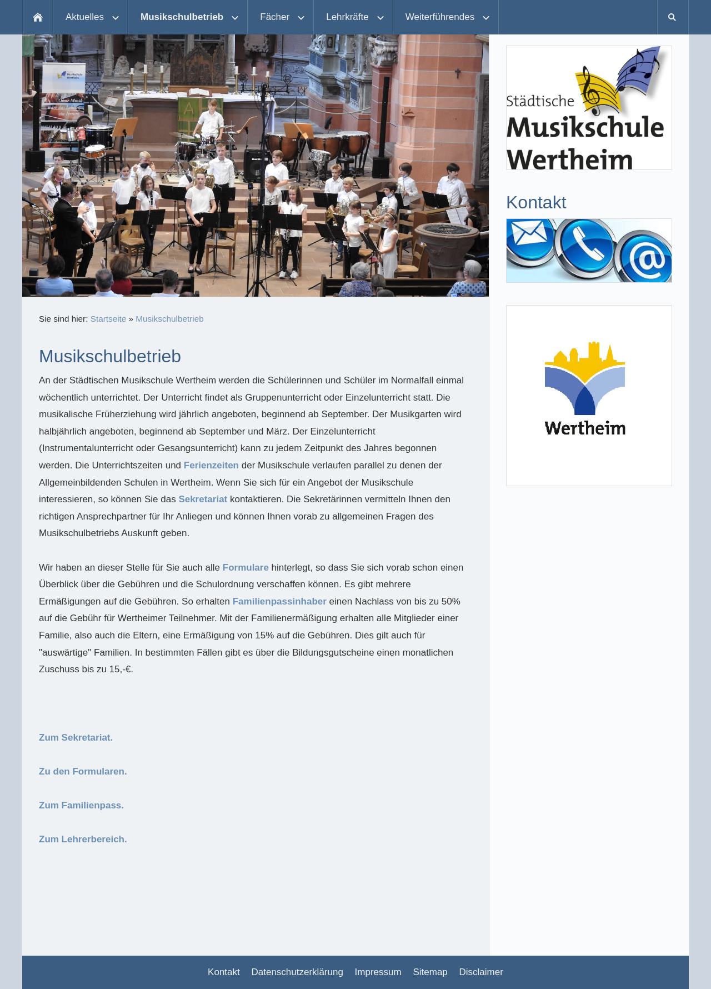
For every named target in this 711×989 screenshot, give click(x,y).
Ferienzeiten (211, 465)
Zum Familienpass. (81, 805)
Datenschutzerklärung (297, 972)
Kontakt (224, 972)
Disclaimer (481, 972)
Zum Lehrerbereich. (83, 839)
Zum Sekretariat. (76, 737)
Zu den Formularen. (83, 771)
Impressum (378, 972)
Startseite (109, 318)
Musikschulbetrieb (169, 318)
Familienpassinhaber (280, 601)
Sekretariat (202, 499)
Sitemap (430, 972)
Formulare (246, 567)
